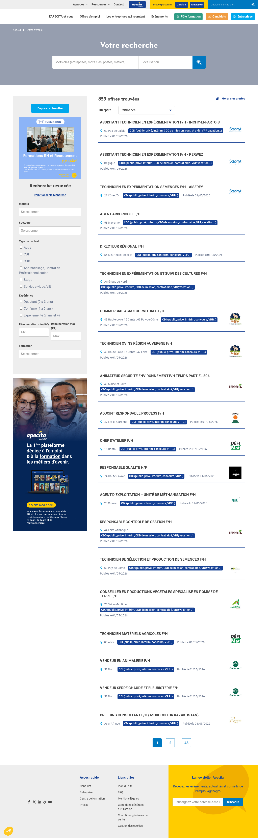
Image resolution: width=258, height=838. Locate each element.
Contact (119, 4)
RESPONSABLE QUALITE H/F (123, 467)
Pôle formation (188, 16)
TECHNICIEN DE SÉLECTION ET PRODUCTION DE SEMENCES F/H (153, 559)
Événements (159, 16)
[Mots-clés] (95, 62)
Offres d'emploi (90, 16)
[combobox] (165, 62)
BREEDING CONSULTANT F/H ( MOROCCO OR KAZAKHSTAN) (149, 715)
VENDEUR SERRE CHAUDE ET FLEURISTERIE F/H (139, 688)
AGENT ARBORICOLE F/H (120, 214)
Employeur (197, 4)
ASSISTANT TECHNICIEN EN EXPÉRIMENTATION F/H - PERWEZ (151, 154)
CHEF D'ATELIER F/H (116, 440)
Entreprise (86, 792)
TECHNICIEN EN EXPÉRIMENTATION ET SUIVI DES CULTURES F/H (153, 273)
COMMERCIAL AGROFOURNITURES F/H (132, 311)
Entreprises (243, 16)
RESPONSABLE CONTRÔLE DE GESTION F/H (136, 522)
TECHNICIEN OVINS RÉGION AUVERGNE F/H (136, 343)
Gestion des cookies (130, 825)
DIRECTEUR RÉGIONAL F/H (122, 246)
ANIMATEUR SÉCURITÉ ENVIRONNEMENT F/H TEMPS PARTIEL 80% (155, 376)
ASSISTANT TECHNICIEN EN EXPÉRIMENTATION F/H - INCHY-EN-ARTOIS (160, 122)
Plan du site (125, 786)
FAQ (120, 792)
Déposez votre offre (50, 108)
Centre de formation (92, 798)
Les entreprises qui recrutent (125, 16)
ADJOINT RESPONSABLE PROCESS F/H (132, 413)
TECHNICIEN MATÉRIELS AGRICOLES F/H (134, 634)
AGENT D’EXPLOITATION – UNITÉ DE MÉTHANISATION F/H (148, 495)
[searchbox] (226, 4)
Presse (84, 804)
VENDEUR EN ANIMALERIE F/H (125, 661)
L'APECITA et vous (61, 16)
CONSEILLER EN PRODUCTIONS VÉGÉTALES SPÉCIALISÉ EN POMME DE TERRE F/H (159, 594)
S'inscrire (233, 802)
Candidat (181, 4)
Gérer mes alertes (230, 98)
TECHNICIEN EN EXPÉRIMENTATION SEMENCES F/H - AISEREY (151, 187)
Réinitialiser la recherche (50, 195)
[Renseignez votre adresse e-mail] (198, 802)
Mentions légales (128, 798)
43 (186, 743)
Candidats (217, 16)
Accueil (17, 30)
